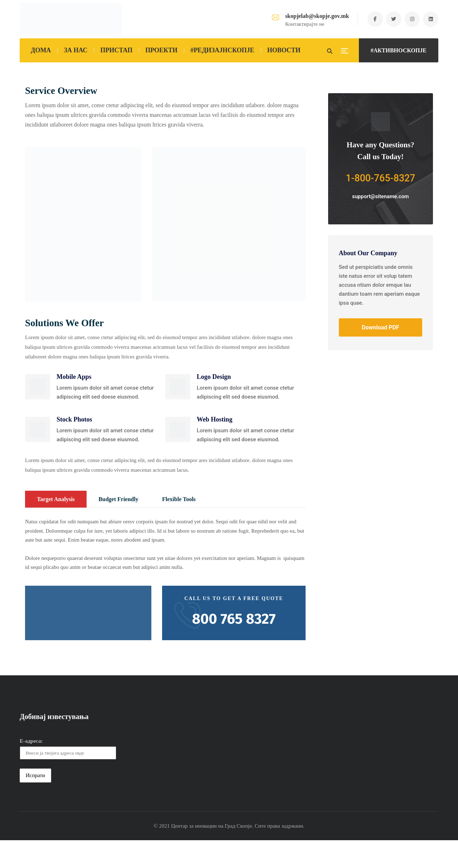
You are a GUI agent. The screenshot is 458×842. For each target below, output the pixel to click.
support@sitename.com (381, 197)
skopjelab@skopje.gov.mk (314, 16)
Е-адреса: (31, 742)
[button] (37, 387)
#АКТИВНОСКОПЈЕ (399, 50)
